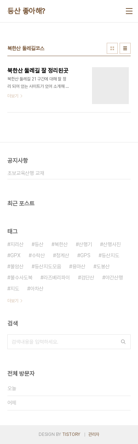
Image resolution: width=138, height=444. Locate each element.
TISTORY (71, 434)
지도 (14, 289)
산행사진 (112, 244)
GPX (15, 255)
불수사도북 (21, 277)
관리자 (93, 434)
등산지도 (110, 255)
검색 (123, 342)
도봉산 (103, 266)
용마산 (78, 266)
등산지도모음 (48, 266)
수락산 (38, 255)
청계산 (62, 255)
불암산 (17, 266)
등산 (39, 244)
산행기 (85, 244)
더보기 (12, 300)
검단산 (87, 277)
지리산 (17, 244)
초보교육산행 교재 (25, 173)
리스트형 (125, 48)
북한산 (61, 244)
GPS (85, 255)
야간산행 (114, 277)
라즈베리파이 (56, 277)
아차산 (36, 289)
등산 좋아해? (26, 11)
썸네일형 (112, 48)
